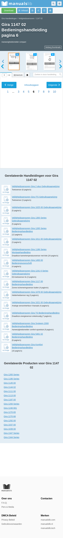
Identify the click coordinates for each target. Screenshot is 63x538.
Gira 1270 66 (10, 449)
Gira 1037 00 (10, 458)
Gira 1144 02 (10, 420)
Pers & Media (7, 507)
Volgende (54, 176)
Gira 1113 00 (10, 428)
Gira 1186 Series (11, 412)
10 (54, 182)
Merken (45, 515)
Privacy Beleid (8, 520)
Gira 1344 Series (11, 470)
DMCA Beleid (8, 515)
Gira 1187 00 (10, 433)
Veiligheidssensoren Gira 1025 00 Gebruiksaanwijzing (37, 240)
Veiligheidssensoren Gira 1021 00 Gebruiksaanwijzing (37, 335)
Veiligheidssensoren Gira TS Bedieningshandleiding (35, 346)
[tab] (6, 74)
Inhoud (31, 176)
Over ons (6, 498)
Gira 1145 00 (10, 416)
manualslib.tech (48, 528)
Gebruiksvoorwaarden (11, 524)
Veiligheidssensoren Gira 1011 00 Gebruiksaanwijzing (37, 272)
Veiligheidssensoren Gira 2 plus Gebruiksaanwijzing (35, 219)
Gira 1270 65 (10, 445)
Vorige (9, 176)
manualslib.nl (47, 524)
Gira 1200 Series (11, 437)
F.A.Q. (4, 503)
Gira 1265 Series (11, 408)
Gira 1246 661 (10, 441)
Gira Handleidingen (9, 18)
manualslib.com (48, 520)
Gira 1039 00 (10, 462)
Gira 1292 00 (10, 454)
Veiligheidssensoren (26, 18)
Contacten (46, 498)
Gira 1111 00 (10, 424)
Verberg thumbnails (53, 47)
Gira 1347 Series (11, 466)
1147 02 (39, 18)
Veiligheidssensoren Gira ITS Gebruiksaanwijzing (34, 230)
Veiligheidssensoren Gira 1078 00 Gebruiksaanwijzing (37, 325)
